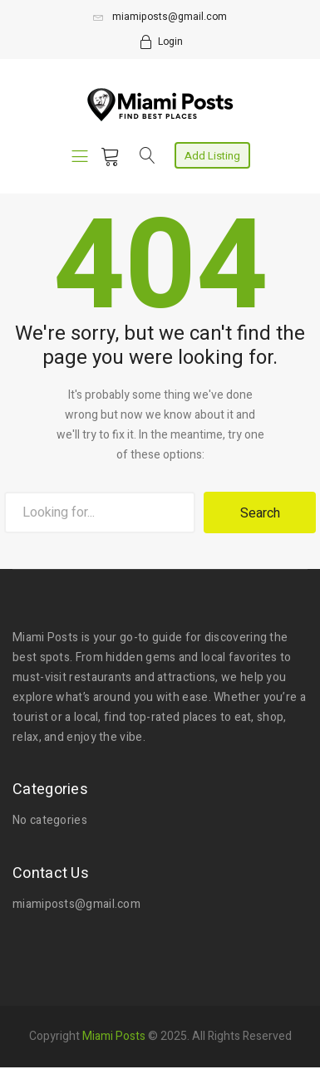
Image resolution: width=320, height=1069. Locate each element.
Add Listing (212, 156)
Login (170, 41)
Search (260, 513)
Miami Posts (113, 1034)
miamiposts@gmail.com (160, 16)
